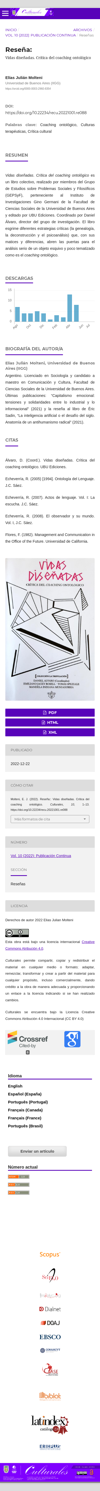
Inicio (11, 30)
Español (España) (25, 1094)
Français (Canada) (25, 1110)
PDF (52, 712)
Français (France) (24, 1118)
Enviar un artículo (37, 1151)
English (15, 1086)
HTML (52, 722)
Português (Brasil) (25, 1126)
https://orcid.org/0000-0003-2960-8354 (28, 88)
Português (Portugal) (28, 1102)
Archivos (82, 30)
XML (52, 732)
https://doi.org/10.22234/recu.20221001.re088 (46, 112)
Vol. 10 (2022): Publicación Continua (40, 35)
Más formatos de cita (32, 819)
